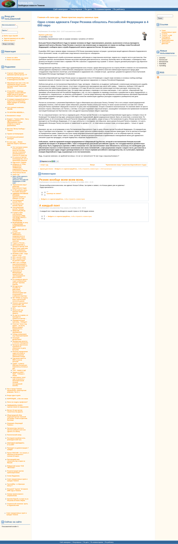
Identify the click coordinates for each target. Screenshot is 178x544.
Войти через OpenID (11, 36)
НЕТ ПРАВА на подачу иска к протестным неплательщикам (20, 299)
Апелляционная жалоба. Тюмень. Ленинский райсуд (18, 209)
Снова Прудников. (13, 476)
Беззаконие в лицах (14, 115)
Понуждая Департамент (17, 338)
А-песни (164, 34)
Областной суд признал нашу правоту (17, 311)
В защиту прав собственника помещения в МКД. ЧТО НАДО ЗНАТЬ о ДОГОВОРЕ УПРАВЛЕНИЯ (19, 217)
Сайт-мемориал (60, 9)
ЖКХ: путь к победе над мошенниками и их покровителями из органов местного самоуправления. (19, 266)
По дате (88, 9)
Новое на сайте (12, 57)
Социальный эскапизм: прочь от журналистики (17, 504)
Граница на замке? (54, 193)
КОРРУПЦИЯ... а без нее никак (17, 399)
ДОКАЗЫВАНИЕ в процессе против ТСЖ (20, 245)
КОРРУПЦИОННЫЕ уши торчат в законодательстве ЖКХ (17, 78)
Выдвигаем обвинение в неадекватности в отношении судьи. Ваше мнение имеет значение (19, 237)
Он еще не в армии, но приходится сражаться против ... (20, 316)
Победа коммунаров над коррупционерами (20, 335)
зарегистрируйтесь (70, 169)
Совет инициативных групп (169, 31)
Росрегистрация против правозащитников (15, 471)
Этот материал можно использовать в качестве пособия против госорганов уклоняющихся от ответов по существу (20, 151)
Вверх (92, 165)
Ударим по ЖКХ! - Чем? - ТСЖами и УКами (18, 374)
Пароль (5, 30)
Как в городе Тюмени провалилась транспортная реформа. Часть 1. (16, 390)
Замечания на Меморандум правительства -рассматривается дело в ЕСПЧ (18, 274)
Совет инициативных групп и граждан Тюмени (17, 480)
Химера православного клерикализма (15, 494)
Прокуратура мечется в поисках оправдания (20, 342)
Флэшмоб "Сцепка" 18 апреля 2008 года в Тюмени (17, 489)
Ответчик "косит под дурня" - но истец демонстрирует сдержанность (19, 326)
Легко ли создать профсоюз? (17, 402)
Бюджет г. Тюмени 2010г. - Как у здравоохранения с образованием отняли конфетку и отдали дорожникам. (18, 122)
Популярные (76, 9)
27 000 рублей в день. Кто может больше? (19, 190)
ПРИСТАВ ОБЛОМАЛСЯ (17, 331)
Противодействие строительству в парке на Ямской (16, 461)
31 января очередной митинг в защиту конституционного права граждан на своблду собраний (17, 101)
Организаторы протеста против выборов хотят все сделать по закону (16, 429)
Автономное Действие (166, 42)
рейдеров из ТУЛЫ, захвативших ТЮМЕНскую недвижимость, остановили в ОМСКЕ (19, 167)
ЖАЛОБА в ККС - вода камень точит (20, 254)
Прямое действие (45, 35)
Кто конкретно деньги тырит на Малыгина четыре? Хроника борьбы (19, 282)
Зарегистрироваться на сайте (14, 38)
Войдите (58, 169)
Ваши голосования (13, 59)
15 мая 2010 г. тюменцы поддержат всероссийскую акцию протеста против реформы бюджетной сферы (17, 93)
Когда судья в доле (14, 395)
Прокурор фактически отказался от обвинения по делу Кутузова (20, 347)
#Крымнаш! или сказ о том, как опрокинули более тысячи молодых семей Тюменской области (18, 85)
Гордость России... (19, 243)
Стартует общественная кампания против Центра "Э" (17, 74)
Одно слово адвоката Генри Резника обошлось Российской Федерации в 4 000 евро (20, 180)
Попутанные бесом (19, 172)
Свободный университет (166, 38)
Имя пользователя (9, 25)
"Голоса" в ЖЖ (167, 35)
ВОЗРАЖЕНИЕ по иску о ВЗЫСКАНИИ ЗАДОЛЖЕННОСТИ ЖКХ (20, 225)
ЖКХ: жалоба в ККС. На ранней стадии (19, 259)
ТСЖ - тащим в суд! (19, 370)
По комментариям (102, 9)
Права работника (167, 40)
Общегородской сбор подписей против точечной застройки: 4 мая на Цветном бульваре (17, 417)
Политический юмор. (14, 435)
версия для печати (46, 169)
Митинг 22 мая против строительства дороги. (15, 411)
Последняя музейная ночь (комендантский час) (16, 439)
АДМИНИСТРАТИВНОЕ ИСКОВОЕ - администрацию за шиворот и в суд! (20, 196)
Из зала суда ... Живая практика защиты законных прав (16, 143)
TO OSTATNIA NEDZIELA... (16, 112)
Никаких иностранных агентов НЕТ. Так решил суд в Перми (20, 304)
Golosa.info (25, 2)
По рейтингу (119, 9)
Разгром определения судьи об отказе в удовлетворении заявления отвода (20, 354)
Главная (41, 17)
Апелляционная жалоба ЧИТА (18, 201)
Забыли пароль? (10, 40)
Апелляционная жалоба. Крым (18, 204)
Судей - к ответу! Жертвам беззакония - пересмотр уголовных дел (20, 366)
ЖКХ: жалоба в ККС (19, 257)
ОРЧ (13, 308)
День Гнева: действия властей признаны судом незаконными (20, 250)
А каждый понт (49, 205)
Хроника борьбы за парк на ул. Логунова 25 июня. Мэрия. (18, 499)
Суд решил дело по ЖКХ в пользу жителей (19, 360)
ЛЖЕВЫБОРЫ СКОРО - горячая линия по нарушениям (17, 406)
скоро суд (15, 174)
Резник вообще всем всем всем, (61, 179)
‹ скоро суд (43, 165)
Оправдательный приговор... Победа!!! (19, 321)
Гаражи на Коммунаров (15, 134)
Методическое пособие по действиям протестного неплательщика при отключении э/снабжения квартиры (19, 291)
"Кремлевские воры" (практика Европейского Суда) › (126, 165)
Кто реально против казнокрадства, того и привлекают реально (20, 158)
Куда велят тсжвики (19, 162)
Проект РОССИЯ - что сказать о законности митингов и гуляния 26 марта (18, 454)
